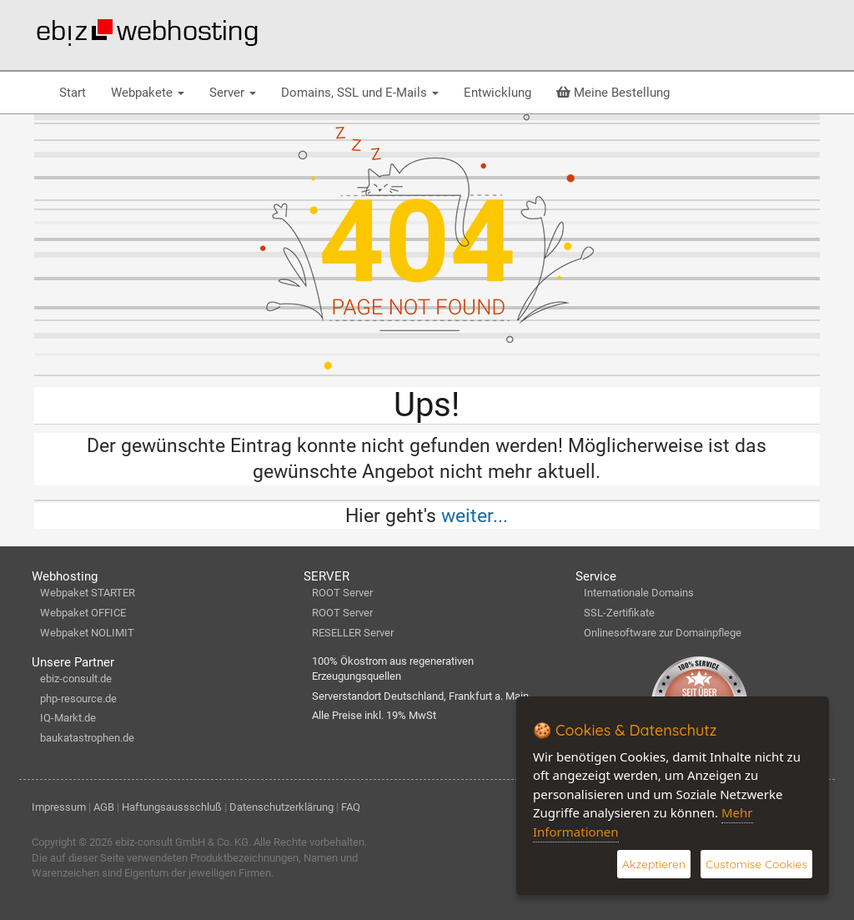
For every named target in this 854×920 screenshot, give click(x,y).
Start (72, 92)
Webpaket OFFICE (83, 612)
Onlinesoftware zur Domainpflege (662, 632)
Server (232, 92)
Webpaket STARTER (87, 592)
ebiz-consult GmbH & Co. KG (182, 842)
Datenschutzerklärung (281, 807)
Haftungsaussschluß (172, 807)
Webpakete (147, 92)
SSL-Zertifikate (619, 612)
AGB (103, 807)
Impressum (59, 807)
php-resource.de (78, 698)
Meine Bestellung (613, 92)
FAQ (350, 807)
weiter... (474, 515)
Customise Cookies (756, 864)
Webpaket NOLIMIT (87, 632)
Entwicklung (497, 92)
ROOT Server (342, 592)
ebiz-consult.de (76, 678)
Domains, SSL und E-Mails (360, 92)
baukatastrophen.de (87, 737)
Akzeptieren (654, 864)
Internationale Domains (639, 592)
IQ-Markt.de (68, 717)
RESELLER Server (353, 632)
